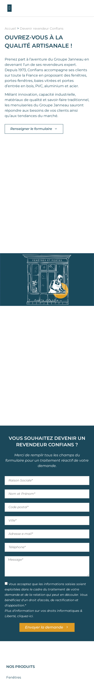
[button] (9, 8)
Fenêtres (13, 677)
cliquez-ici (25, 616)
